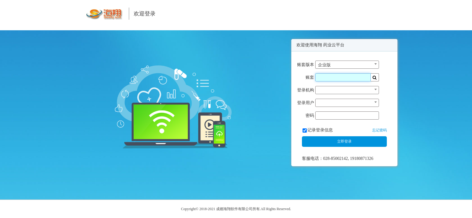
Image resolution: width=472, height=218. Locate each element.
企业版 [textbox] (324, 65)
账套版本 (305, 64)
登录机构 (305, 90)
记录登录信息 (320, 130)
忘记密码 (379, 130)
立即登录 (344, 141)
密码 (310, 115)
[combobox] (347, 65)
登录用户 (305, 103)
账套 (310, 77)
